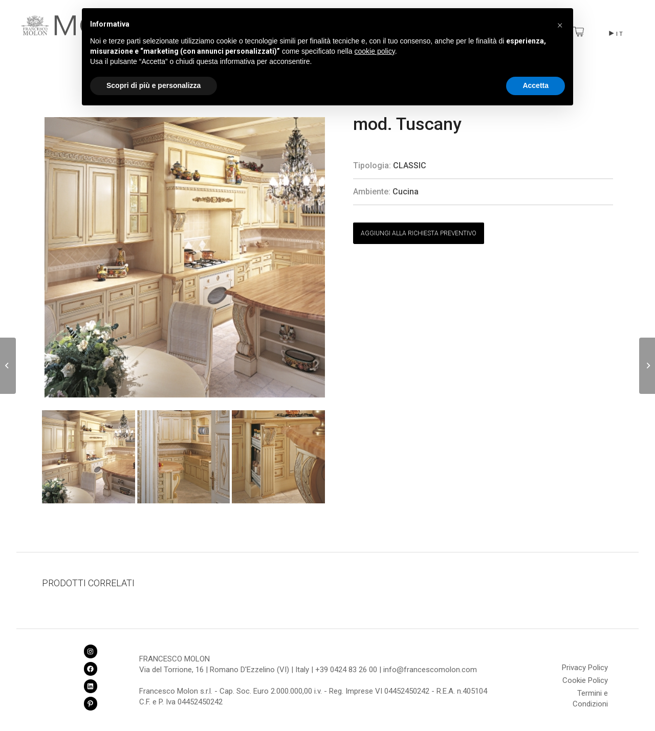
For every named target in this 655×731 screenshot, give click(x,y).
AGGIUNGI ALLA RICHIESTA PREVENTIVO (418, 233)
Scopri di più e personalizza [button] (153, 85)
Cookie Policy (585, 680)
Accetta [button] (535, 85)
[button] (560, 24)
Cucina (405, 191)
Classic (409, 165)
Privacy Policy (585, 667)
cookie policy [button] (375, 51)
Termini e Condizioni (590, 695)
